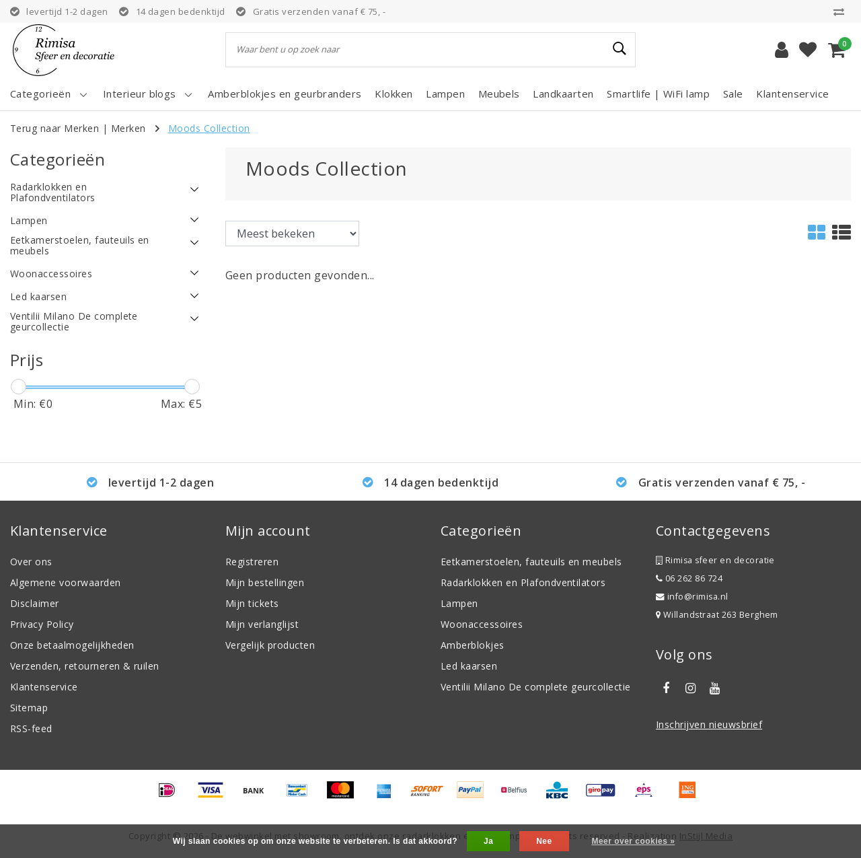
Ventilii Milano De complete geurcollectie (536, 686)
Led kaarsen (469, 665)
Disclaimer (34, 603)
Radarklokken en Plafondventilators (523, 582)
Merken (128, 128)
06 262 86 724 (689, 578)
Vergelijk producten (270, 645)
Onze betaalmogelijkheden (72, 645)
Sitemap (29, 707)
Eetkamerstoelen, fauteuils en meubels (531, 561)
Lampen (459, 603)
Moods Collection (209, 128)
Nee (544, 841)
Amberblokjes (472, 645)
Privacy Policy (42, 624)
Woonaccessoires (482, 624)
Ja (488, 841)
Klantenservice (44, 686)
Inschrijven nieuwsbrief (709, 724)
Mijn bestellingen (264, 582)
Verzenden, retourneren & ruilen (84, 665)
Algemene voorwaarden (65, 582)
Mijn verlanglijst (262, 624)
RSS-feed (31, 728)
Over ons (31, 561)
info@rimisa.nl (692, 596)
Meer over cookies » (633, 841)
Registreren (251, 561)
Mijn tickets (252, 603)
